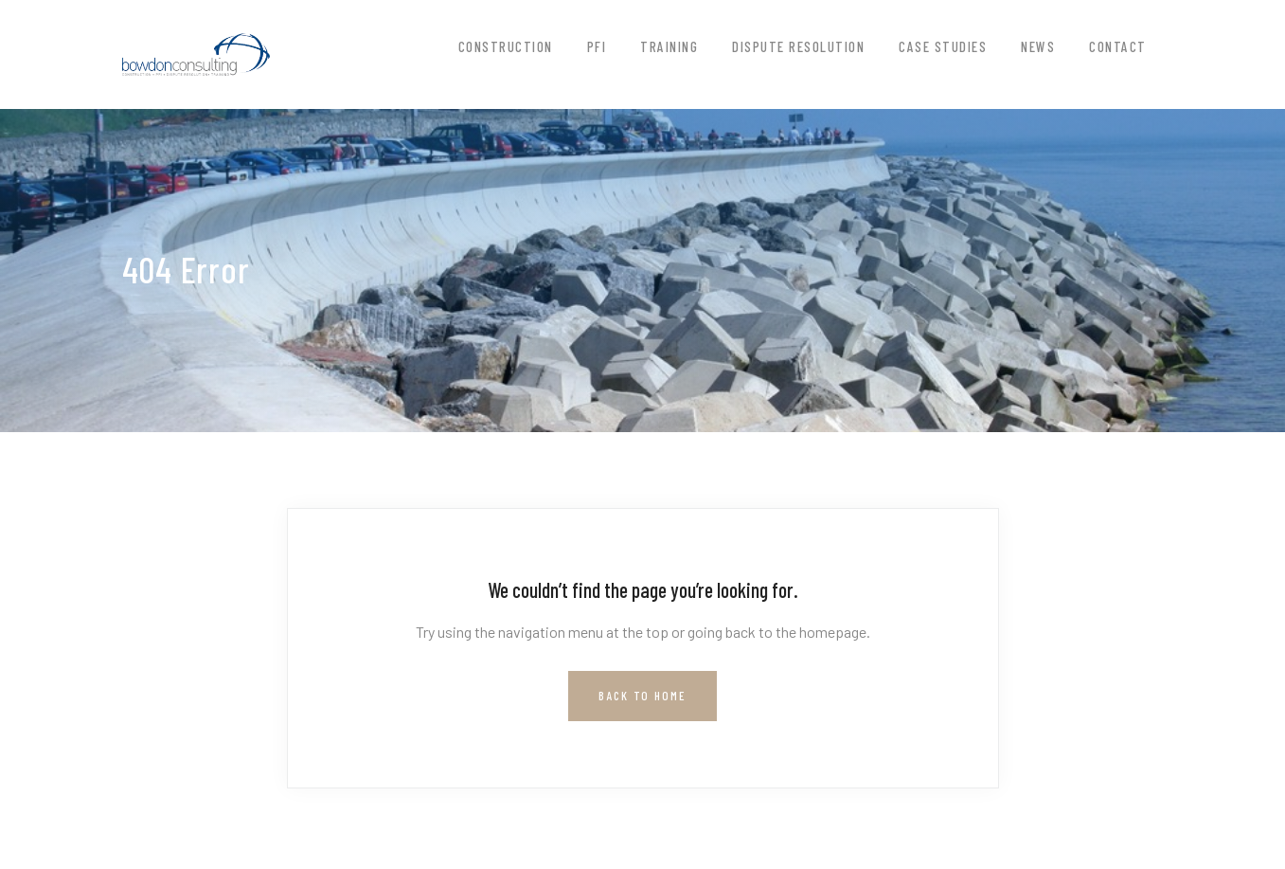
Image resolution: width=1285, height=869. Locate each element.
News (1038, 46)
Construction (505, 46)
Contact (1118, 46)
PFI (597, 46)
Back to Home (642, 695)
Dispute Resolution (798, 46)
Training (669, 46)
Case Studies (943, 46)
